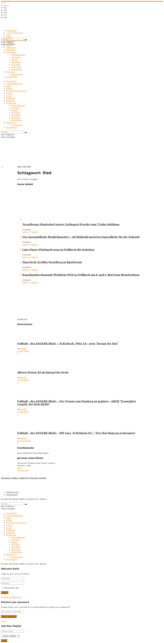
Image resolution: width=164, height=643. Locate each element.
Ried (29, 166)
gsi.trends (16, 67)
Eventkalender (18, 55)
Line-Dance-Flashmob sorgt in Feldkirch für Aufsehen (58, 249)
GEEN (24, 348)
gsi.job (14, 59)
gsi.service (11, 52)
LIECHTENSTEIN (14, 33)
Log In (4, 621)
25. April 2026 (23, 440)
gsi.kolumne (17, 74)
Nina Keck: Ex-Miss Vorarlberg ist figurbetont (52, 262)
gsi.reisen (15, 62)
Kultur (9, 42)
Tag (24, 166)
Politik (9, 38)
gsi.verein (10, 50)
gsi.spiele (15, 64)
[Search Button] (26, 132)
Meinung (10, 72)
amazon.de (22, 470)
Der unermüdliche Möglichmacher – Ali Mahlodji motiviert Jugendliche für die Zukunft (81, 236)
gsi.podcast (11, 77)
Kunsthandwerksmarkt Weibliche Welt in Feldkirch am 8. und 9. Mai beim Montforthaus (81, 274)
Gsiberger (11, 47)
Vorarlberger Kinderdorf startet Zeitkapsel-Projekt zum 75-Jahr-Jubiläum (70, 224)
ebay (19, 468)
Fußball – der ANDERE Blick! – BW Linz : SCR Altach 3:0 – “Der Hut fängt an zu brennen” (76, 433)
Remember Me (11, 588)
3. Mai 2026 (22, 411)
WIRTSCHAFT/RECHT (16, 40)
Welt (8, 35)
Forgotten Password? (11, 597)
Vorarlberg (11, 30)
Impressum (12, 494)
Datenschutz (12, 492)
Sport (9, 45)
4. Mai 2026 (22, 351)
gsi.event (15, 57)
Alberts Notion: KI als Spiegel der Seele (43, 372)
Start (19, 166)
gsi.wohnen (16, 69)
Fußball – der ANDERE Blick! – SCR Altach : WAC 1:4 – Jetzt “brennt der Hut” (67, 343)
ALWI (23, 377)
